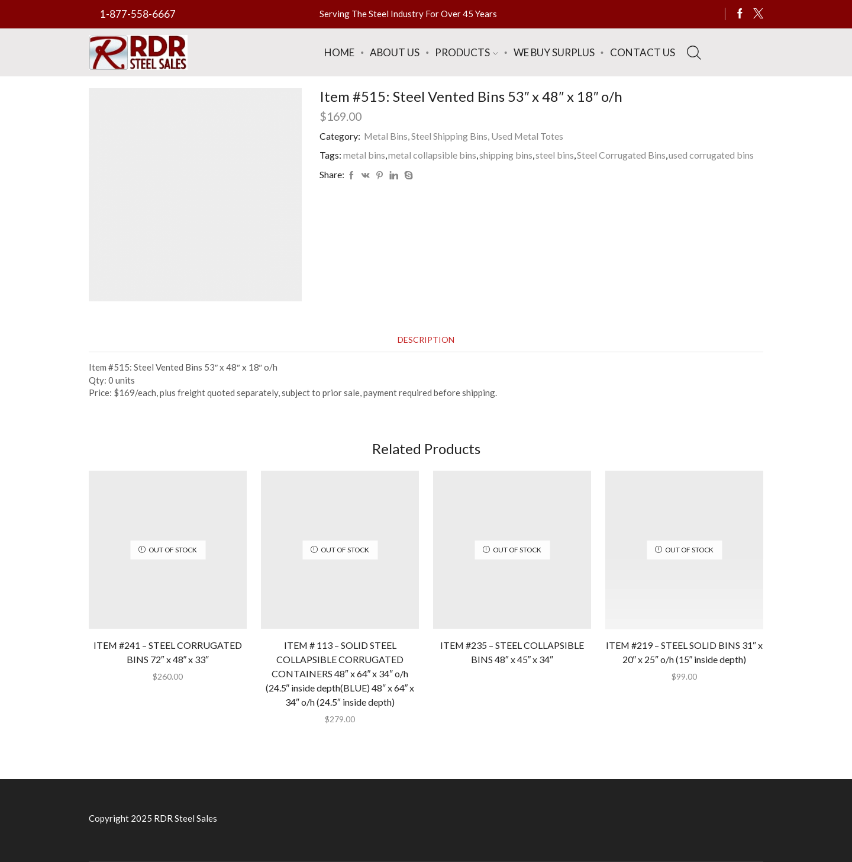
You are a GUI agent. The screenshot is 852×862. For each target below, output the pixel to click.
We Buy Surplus (554, 52)
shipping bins (505, 154)
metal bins (364, 154)
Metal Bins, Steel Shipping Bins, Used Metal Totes (463, 135)
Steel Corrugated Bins (621, 154)
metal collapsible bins (432, 154)
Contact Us (642, 52)
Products (466, 52)
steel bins (554, 154)
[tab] (426, 339)
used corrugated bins (711, 154)
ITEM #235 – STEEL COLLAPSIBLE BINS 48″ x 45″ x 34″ (512, 652)
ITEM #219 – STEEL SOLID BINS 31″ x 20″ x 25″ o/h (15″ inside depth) (684, 652)
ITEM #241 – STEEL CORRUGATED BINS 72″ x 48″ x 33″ (167, 652)
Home (339, 52)
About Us (394, 52)
